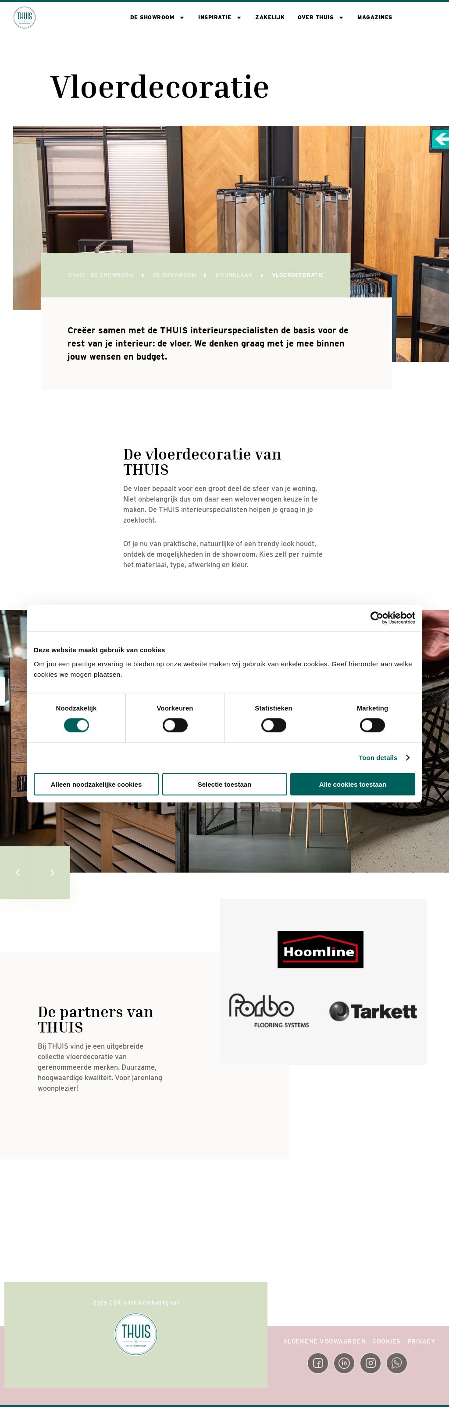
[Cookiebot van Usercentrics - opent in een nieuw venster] (377, 618)
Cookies (386, 1341)
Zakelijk (270, 17)
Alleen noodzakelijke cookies (96, 784)
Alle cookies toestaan (352, 784)
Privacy (421, 1341)
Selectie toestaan (225, 784)
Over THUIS (315, 17)
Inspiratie (214, 17)
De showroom (152, 17)
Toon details (378, 757)
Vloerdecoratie (298, 275)
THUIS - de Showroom (101, 275)
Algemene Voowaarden (324, 1341)
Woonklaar (234, 275)
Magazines (374, 17)
